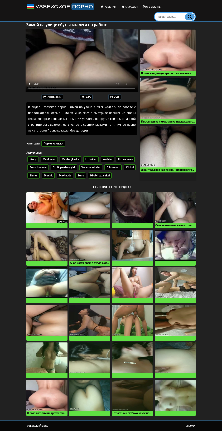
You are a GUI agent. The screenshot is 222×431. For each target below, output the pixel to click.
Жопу (33, 159)
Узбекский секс (37, 425)
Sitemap (190, 426)
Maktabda (65, 175)
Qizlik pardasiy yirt (64, 167)
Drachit (48, 175)
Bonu (81, 175)
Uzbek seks (125, 159)
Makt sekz (49, 159)
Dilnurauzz (113, 167)
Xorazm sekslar (90, 167)
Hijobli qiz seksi (100, 175)
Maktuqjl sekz (70, 159)
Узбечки (108, 6)
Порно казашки (53, 143)
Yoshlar (107, 159)
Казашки (130, 6)
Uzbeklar (90, 159)
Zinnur (34, 175)
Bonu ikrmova (38, 167)
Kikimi (130, 167)
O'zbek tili (152, 6)
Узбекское (60, 6)
